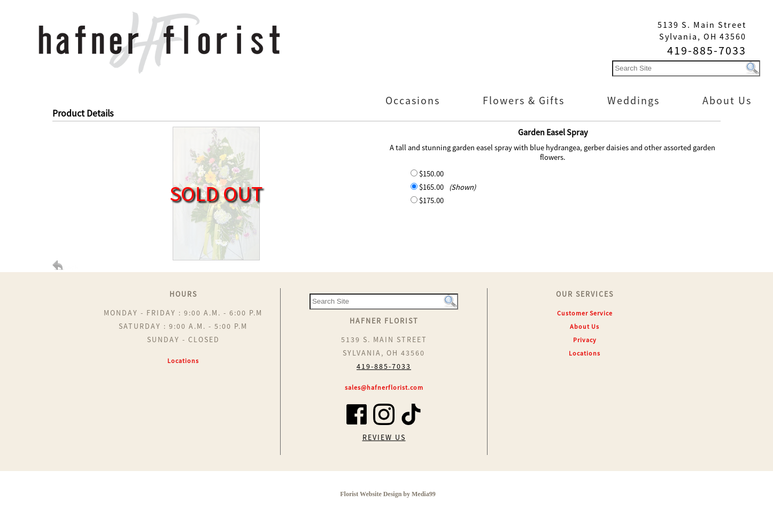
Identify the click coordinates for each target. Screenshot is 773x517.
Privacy (585, 340)
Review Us (384, 437)
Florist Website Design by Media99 (387, 494)
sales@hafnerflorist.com (384, 387)
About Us (584, 326)
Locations (183, 361)
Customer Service (585, 313)
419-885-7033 (384, 366)
